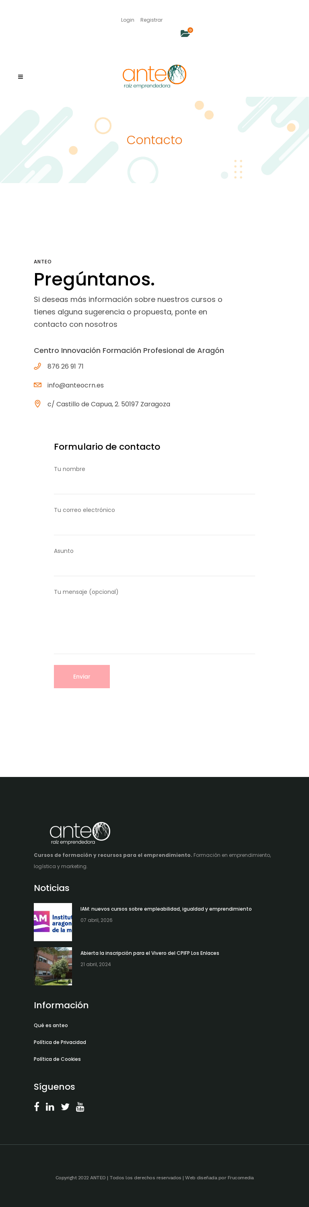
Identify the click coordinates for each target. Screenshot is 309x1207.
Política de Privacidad (60, 1042)
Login (127, 19)
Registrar (151, 19)
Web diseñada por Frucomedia (219, 1177)
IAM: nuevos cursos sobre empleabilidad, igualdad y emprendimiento (166, 908)
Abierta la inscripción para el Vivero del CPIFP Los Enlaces (149, 953)
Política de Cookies (57, 1059)
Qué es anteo (51, 1025)
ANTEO (98, 1177)
